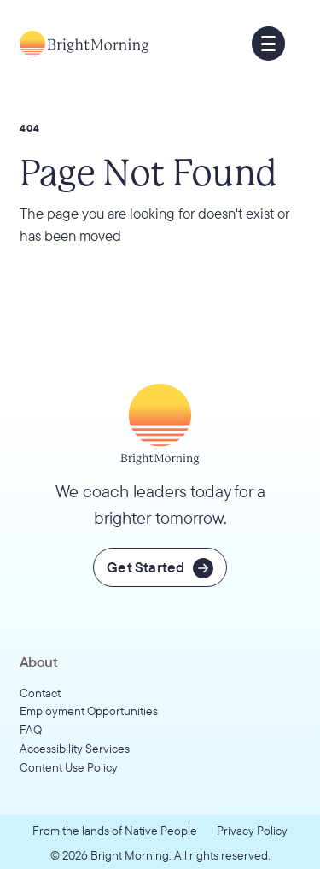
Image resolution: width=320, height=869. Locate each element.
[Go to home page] (84, 43)
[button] (268, 43)
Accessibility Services (75, 748)
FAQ (31, 729)
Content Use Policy (69, 767)
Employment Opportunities (89, 710)
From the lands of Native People (114, 830)
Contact (40, 692)
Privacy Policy (252, 830)
